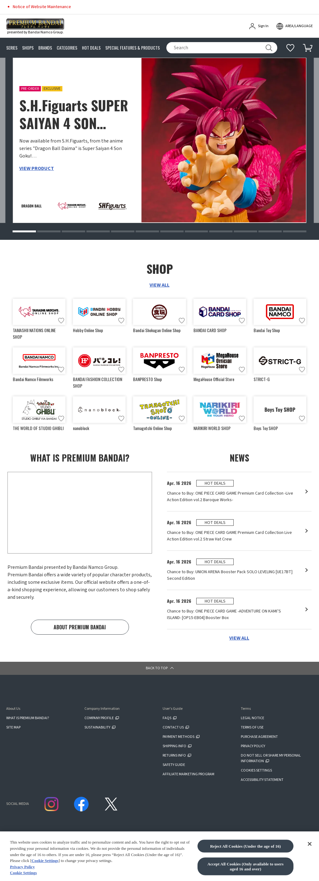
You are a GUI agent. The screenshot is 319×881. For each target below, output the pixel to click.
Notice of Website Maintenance (42, 7)
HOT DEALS (91, 48)
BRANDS (45, 48)
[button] (24, 231)
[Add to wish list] (61, 320)
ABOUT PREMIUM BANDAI (80, 627)
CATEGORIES (67, 48)
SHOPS (28, 48)
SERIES (11, 48)
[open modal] (294, 26)
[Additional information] (290, 48)
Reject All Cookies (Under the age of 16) (245, 869)
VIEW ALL (159, 285)
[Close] (310, 867)
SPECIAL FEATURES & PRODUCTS (132, 48)
